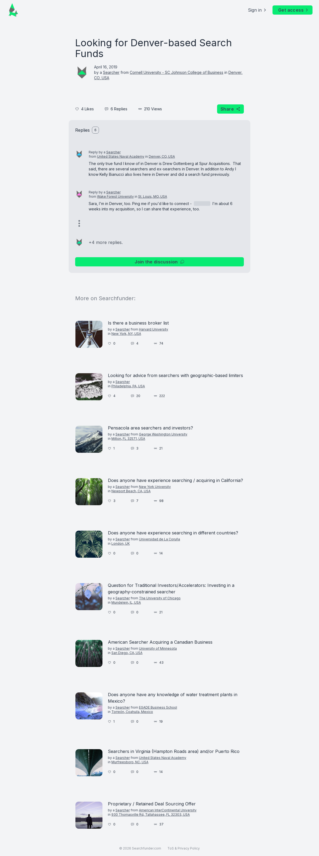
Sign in (257, 10)
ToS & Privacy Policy (183, 848)
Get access (293, 10)
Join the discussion (159, 262)
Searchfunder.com (146, 848)
